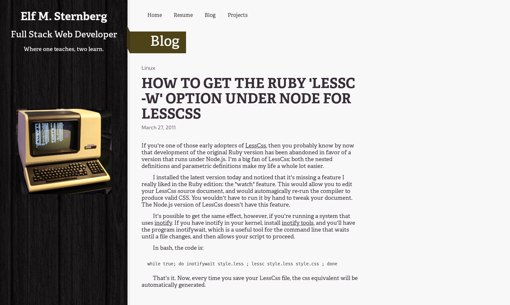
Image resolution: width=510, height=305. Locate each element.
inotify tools (298, 223)
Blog (210, 15)
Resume (183, 15)
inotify (163, 223)
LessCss (255, 146)
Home (154, 15)
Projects (238, 15)
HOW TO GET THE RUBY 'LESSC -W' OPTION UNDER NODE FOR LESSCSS (248, 100)
